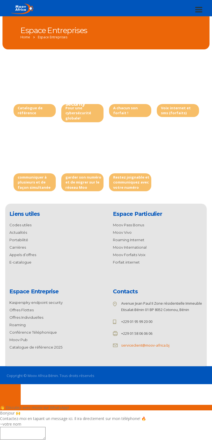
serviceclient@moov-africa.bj (145, 345)
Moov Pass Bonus (128, 225)
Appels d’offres (22, 255)
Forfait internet (126, 262)
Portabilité (78, 161)
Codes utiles (20, 225)
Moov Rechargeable (130, 95)
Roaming (124, 161)
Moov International (130, 247)
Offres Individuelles (176, 95)
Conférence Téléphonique (34, 164)
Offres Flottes (21, 310)
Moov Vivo (122, 232)
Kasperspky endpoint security (79, 98)
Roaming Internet (128, 240)
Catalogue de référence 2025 (36, 95)
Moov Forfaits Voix (129, 255)
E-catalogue (20, 262)
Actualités (18, 232)
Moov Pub (18, 340)
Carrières (17, 247)
